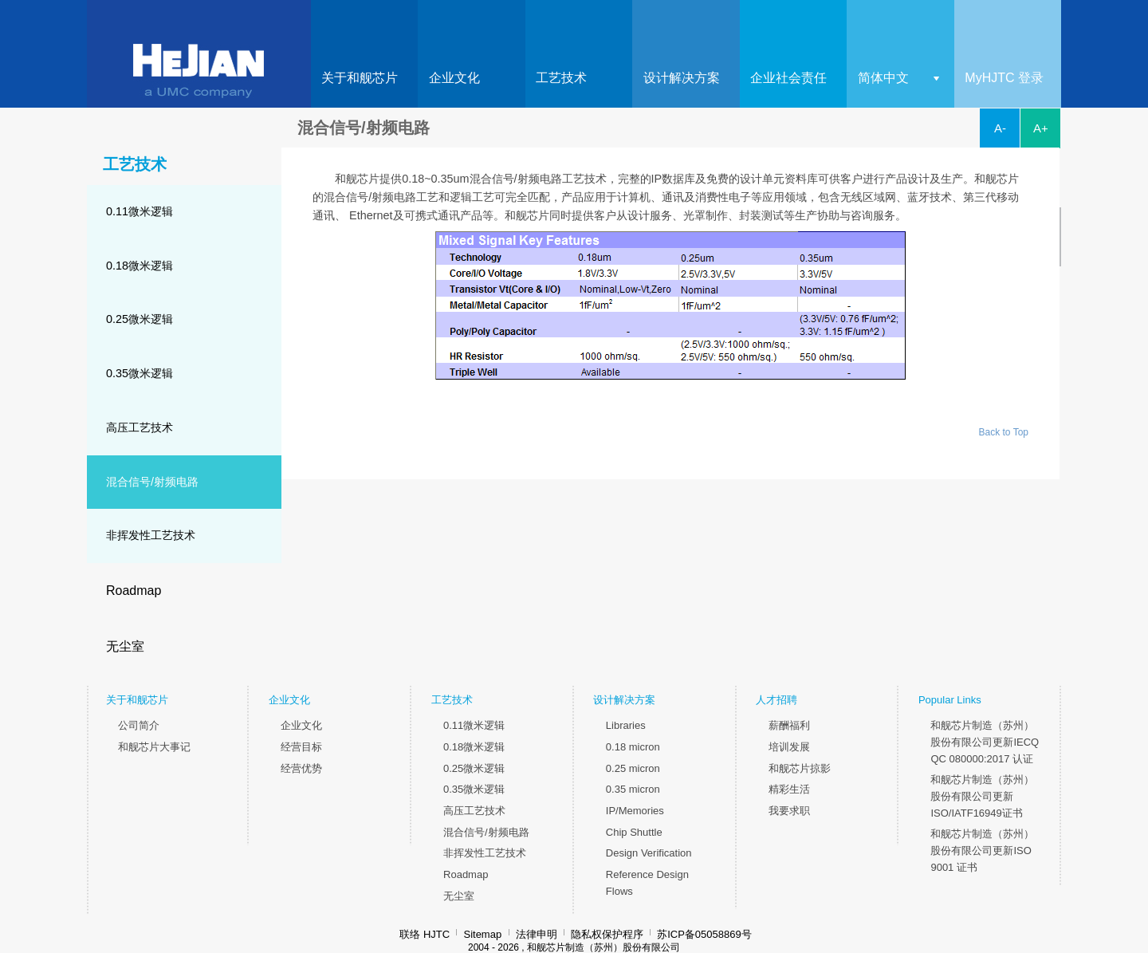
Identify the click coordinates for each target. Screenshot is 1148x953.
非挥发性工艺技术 (150, 535)
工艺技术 (561, 78)
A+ (1040, 128)
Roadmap (133, 590)
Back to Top (1003, 432)
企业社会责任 (788, 78)
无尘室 (125, 646)
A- (1000, 128)
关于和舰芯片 (359, 78)
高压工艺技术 (139, 427)
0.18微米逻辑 (139, 265)
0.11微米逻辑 (139, 211)
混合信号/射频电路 (152, 481)
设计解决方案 (681, 78)
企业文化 (454, 78)
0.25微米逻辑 (139, 319)
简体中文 (883, 78)
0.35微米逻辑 (139, 373)
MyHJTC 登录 (1004, 78)
